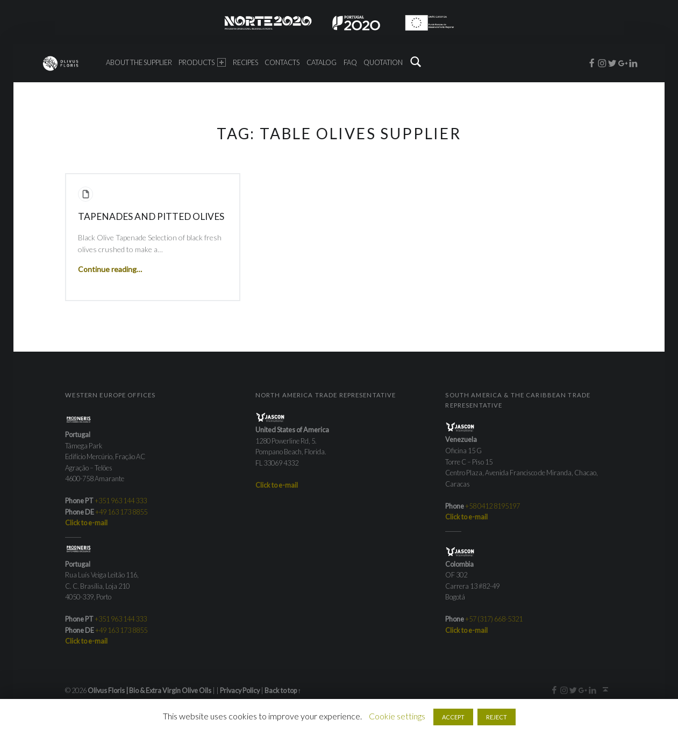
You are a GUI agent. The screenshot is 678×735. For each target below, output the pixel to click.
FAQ (350, 62)
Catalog (321, 62)
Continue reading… (110, 269)
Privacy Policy (240, 690)
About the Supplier (139, 62)
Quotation (383, 62)
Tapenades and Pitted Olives (151, 216)
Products (202, 62)
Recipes (245, 62)
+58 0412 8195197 (492, 506)
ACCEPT (453, 716)
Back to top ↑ (283, 690)
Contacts (282, 62)
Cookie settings (397, 716)
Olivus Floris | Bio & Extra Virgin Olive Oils (149, 690)
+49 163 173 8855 (121, 512)
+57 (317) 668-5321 (494, 619)
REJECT (496, 716)
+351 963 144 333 (121, 500)
